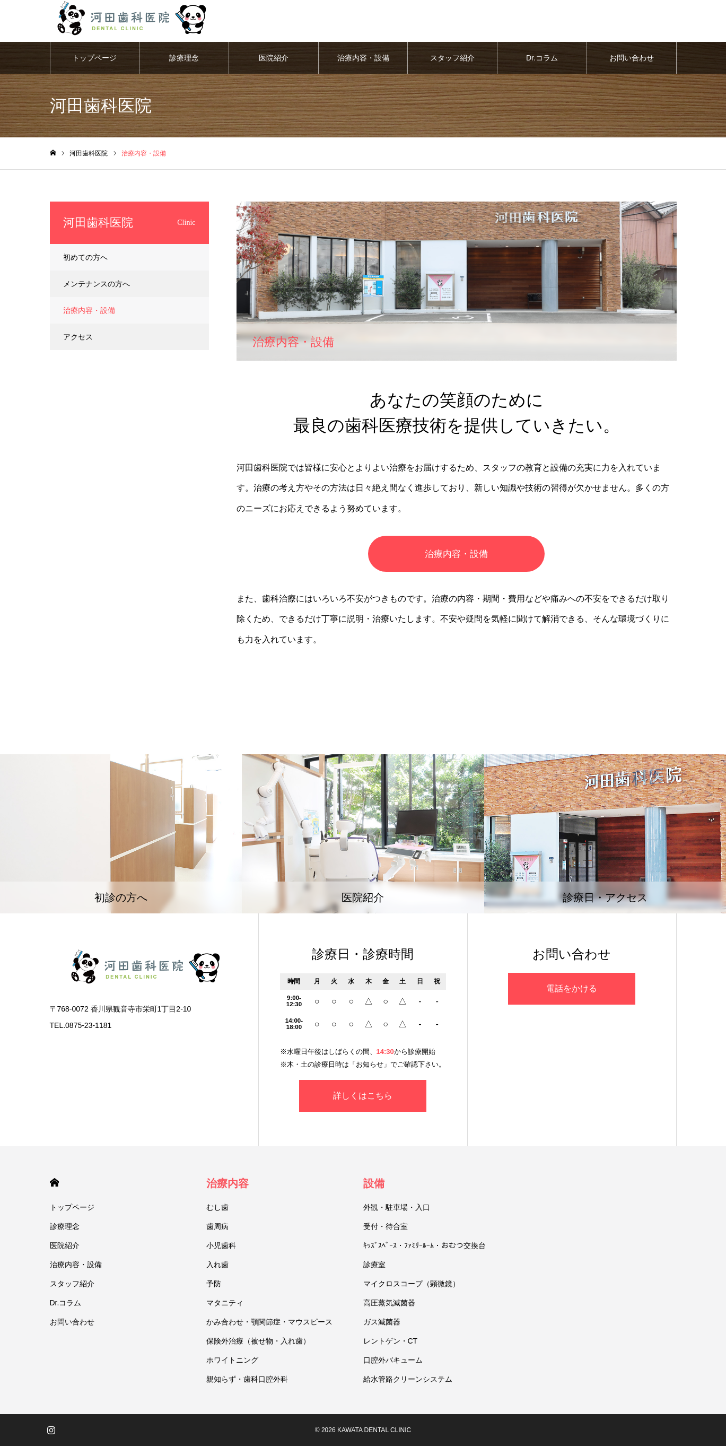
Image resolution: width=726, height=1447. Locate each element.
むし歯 (217, 1208)
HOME (54, 1183)
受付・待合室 (385, 1227)
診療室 (374, 1265)
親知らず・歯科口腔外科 (247, 1380)
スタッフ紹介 (452, 58)
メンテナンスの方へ (96, 284)
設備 (373, 1184)
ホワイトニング (232, 1361)
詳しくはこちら (362, 1096)
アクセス (78, 337)
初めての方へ (85, 258)
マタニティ (224, 1304)
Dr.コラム (542, 58)
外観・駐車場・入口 (396, 1208)
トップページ (94, 58)
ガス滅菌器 (381, 1323)
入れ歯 (217, 1265)
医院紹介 (273, 58)
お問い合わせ (631, 58)
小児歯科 (221, 1246)
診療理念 (184, 58)
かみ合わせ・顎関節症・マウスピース (269, 1323)
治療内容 (227, 1184)
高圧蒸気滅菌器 (389, 1304)
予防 (213, 1284)
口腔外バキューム (393, 1361)
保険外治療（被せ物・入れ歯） (258, 1342)
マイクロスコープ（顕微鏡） (411, 1284)
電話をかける (571, 989)
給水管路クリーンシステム (407, 1380)
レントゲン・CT (390, 1342)
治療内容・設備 (363, 58)
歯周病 (217, 1227)
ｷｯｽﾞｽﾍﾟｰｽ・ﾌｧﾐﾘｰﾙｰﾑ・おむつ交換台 (424, 1246)
